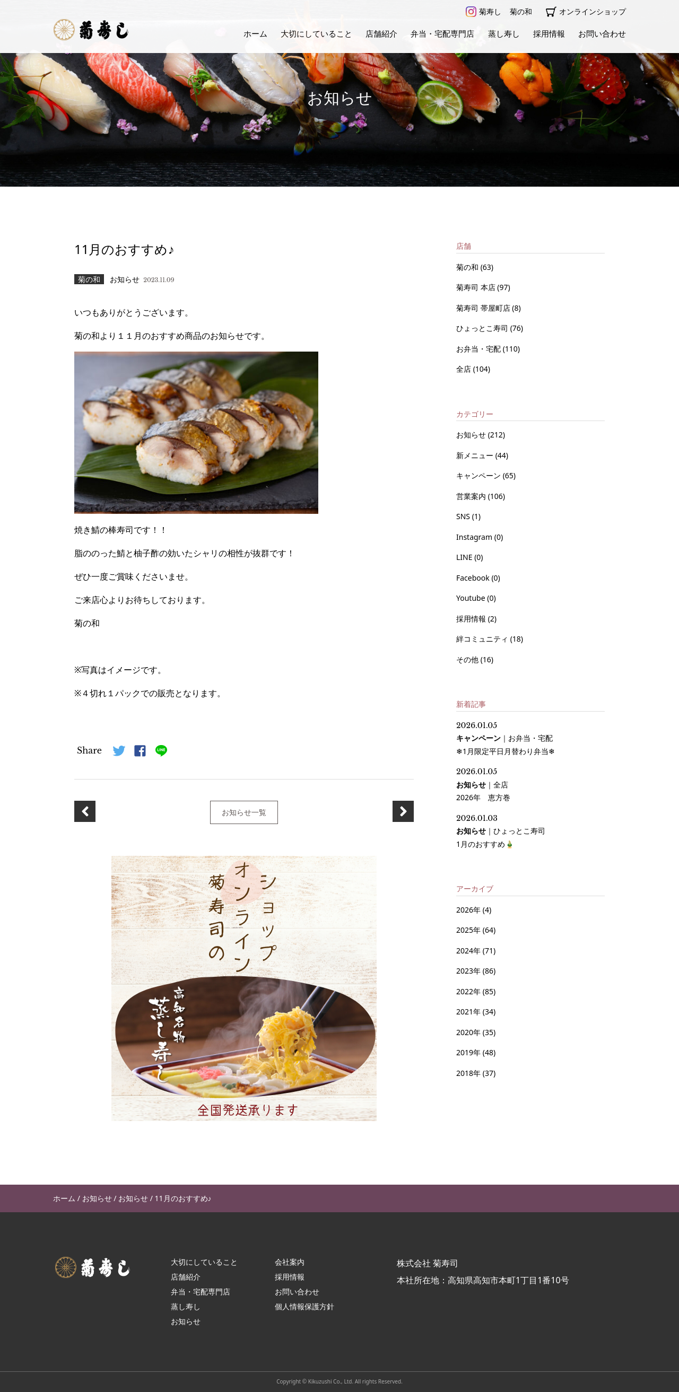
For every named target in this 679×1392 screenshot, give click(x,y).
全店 (464, 369)
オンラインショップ (586, 11)
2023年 (468, 971)
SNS (464, 516)
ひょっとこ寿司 (483, 328)
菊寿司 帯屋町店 (484, 308)
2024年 (468, 950)
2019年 (468, 1052)
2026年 (468, 910)
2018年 (468, 1073)
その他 (468, 659)
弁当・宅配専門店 (442, 33)
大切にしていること (316, 33)
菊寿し (483, 11)
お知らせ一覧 (244, 812)
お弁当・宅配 (479, 349)
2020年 (468, 1032)
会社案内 (289, 1262)
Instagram (475, 537)
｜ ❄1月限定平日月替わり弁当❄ (505, 738)
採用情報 (549, 33)
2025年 (468, 930)
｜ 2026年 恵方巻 (483, 784)
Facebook (473, 578)
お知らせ (472, 435)
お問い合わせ (602, 33)
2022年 (468, 991)
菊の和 (521, 11)
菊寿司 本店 (476, 287)
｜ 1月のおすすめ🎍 (500, 831)
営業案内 (472, 496)
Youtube (471, 598)
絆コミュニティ (483, 639)
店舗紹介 (381, 33)
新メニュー (475, 455)
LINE (465, 557)
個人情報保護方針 (304, 1306)
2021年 (468, 1011)
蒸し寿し (504, 33)
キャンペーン (479, 475)
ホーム (255, 33)
